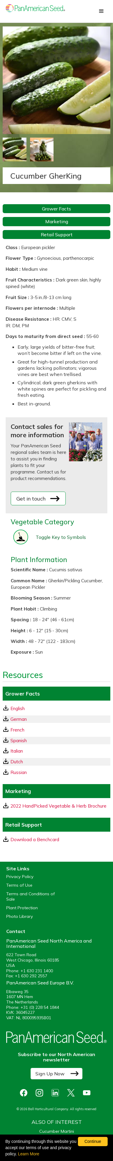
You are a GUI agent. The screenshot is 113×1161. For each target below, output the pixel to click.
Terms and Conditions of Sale (30, 896)
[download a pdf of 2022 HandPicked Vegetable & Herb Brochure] (56, 806)
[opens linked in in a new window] (57, 1093)
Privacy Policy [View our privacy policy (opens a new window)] (20, 876)
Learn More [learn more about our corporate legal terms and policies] (29, 1153)
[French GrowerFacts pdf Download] (56, 730)
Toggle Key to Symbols (61, 537)
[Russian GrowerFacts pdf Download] (56, 772)
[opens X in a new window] (72, 1093)
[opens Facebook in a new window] (25, 1093)
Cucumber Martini (56, 1131)
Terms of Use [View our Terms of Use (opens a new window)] (19, 885)
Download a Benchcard (31, 839)
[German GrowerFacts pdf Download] (56, 719)
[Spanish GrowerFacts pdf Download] (56, 740)
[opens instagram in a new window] (41, 1093)
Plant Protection (22, 907)
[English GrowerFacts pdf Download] (56, 708)
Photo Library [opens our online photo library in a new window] (19, 916)
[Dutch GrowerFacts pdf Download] (56, 761)
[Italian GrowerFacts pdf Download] (56, 751)
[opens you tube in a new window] (88, 1093)
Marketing (56, 221)
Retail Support (57, 234)
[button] (101, 11)
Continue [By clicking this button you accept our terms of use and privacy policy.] (92, 1141)
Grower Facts (56, 209)
